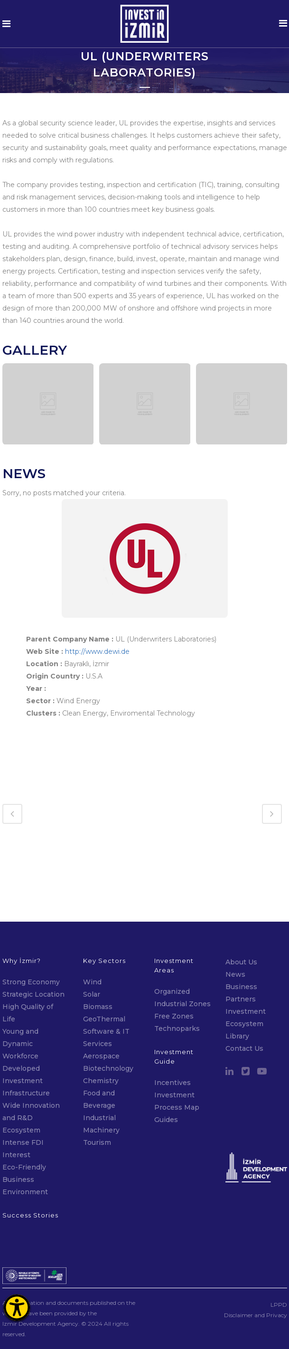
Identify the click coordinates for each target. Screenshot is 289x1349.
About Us (241, 914)
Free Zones (174, 968)
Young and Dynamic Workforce (20, 996)
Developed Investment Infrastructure (26, 1033)
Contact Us (244, 1001)
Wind (92, 934)
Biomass (97, 959)
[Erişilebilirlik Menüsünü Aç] (17, 1307)
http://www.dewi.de (97, 651)
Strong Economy (31, 934)
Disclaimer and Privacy (255, 1267)
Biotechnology (108, 1021)
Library (237, 988)
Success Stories (30, 1167)
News (235, 927)
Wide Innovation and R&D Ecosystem (31, 1070)
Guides (166, 1072)
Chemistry (101, 1033)
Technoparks (177, 981)
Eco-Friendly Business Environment (25, 1132)
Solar (91, 947)
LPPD (278, 1257)
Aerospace (102, 1008)
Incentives (172, 1035)
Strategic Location (33, 947)
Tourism (97, 1095)
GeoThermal (104, 971)
